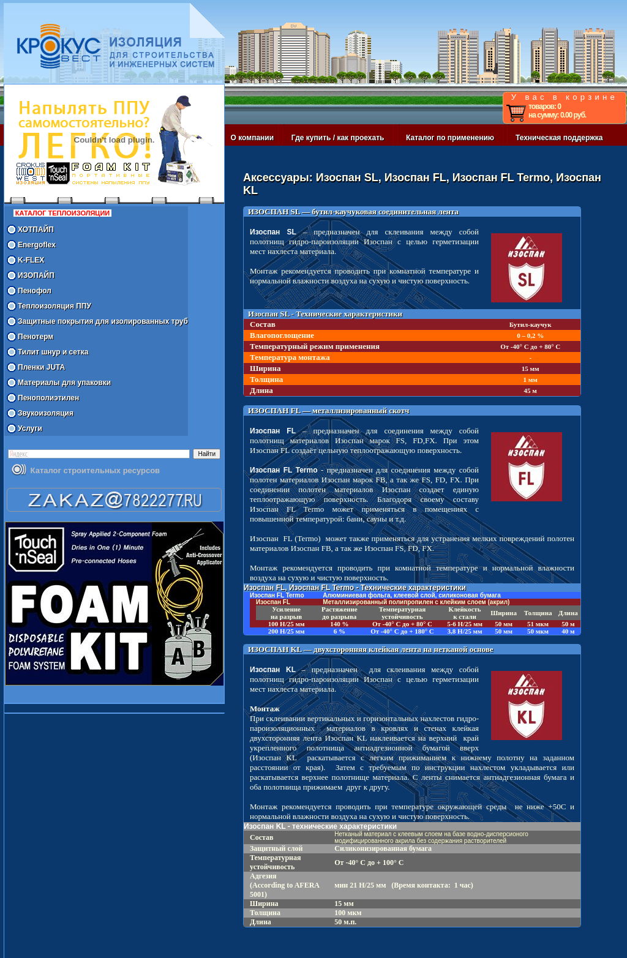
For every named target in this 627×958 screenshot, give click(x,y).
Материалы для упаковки (64, 382)
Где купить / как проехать (338, 137)
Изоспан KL (273, 669)
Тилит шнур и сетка (53, 352)
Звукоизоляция (45, 413)
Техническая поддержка (559, 137)
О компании (252, 137)
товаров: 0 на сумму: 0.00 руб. (557, 110)
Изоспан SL (273, 232)
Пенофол (34, 290)
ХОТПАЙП (36, 229)
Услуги (30, 428)
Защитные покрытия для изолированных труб (103, 321)
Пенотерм (35, 336)
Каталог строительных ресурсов (95, 470)
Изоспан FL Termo (284, 470)
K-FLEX (31, 260)
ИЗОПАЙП (36, 275)
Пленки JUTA (41, 367)
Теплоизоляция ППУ (54, 306)
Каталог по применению (450, 137)
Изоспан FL (273, 431)
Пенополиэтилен (48, 398)
